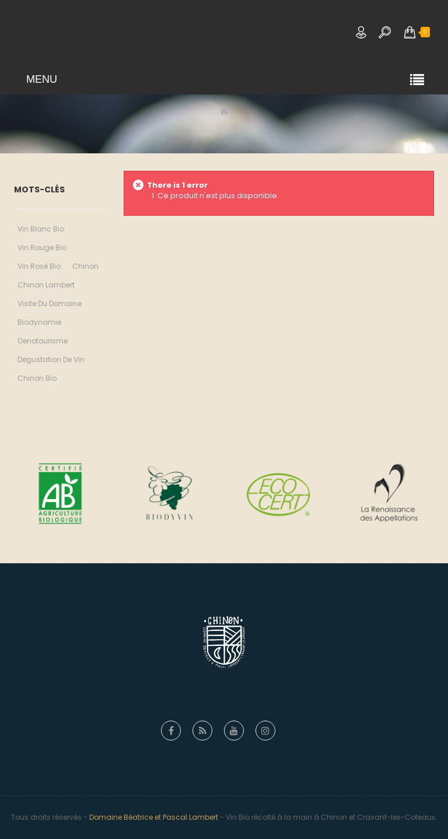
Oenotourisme (43, 341)
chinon (85, 266)
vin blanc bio (41, 229)
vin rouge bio (42, 247)
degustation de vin (51, 359)
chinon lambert (46, 285)
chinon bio (37, 378)
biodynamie (39, 322)
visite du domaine (50, 303)
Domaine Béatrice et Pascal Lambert (153, 817)
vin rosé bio (39, 266)
